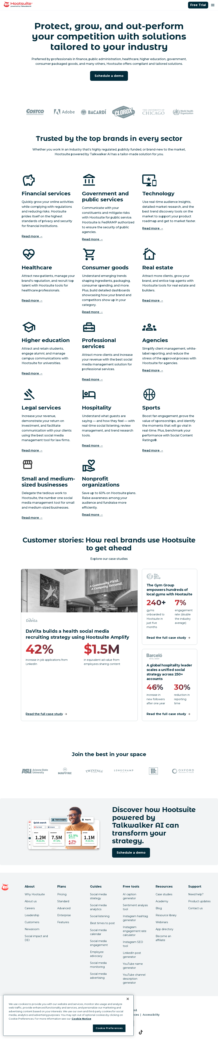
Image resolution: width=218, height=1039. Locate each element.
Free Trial (198, 5)
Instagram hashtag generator (135, 918)
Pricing (62, 894)
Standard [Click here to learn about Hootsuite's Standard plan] (63, 901)
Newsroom (32, 929)
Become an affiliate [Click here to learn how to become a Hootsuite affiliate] (163, 938)
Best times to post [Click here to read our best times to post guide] (102, 923)
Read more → (32, 236)
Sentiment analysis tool (135, 907)
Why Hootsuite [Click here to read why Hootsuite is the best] (35, 894)
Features (63, 922)
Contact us (195, 908)
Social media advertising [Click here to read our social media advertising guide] (98, 975)
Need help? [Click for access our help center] (195, 894)
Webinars (162, 922)
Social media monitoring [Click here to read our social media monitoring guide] (98, 965)
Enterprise (64, 915)
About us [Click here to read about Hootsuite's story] (31, 901)
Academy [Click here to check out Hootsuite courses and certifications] (162, 901)
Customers (32, 922)
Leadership (32, 915)
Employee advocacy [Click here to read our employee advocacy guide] (97, 954)
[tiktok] (141, 1032)
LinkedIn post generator (132, 955)
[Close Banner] (128, 999)
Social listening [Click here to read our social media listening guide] (99, 916)
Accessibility (151, 1014)
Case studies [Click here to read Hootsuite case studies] (164, 894)
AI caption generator (129, 896)
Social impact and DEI (36, 938)
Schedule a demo (131, 852)
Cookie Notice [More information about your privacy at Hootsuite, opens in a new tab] (81, 1018)
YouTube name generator (133, 965)
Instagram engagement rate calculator (134, 931)
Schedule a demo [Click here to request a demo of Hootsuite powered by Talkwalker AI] (109, 76)
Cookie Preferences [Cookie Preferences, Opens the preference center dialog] (109, 1028)
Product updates (199, 901)
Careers (30, 908)
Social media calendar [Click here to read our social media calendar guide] (98, 932)
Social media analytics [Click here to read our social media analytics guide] (98, 907)
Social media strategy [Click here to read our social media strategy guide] (98, 896)
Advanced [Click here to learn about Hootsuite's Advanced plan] (63, 908)
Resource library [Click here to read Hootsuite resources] (166, 915)
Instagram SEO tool (133, 944)
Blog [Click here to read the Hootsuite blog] (159, 908)
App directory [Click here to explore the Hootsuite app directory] (164, 929)
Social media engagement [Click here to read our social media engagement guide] (99, 943)
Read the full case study (44, 714)
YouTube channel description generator (134, 978)
